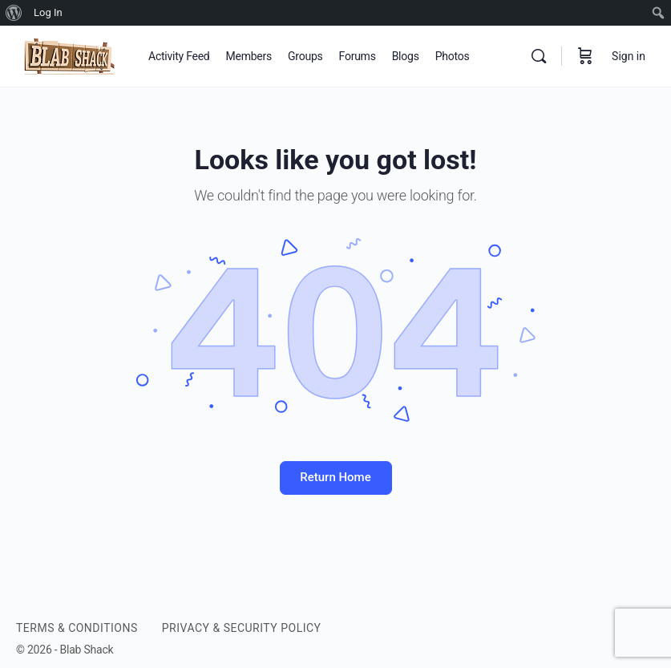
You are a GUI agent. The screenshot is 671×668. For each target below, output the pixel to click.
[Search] (539, 56)
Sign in (628, 56)
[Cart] (585, 56)
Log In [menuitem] (48, 12)
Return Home (335, 477)
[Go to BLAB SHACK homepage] (70, 54)
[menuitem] (14, 13)
